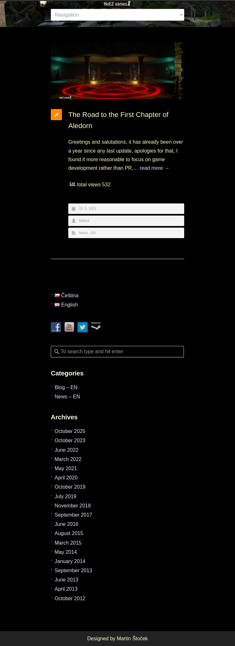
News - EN (87, 233)
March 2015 (68, 543)
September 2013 (73, 570)
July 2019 (66, 496)
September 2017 (73, 515)
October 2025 (70, 431)
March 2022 (68, 459)
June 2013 (66, 579)
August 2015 (69, 533)
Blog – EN (66, 387)
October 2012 (70, 598)
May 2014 (66, 552)
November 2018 (73, 505)
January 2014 (70, 561)
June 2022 (66, 450)
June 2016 (66, 524)
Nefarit (84, 221)
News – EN (67, 396)
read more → (154, 168)
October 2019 (70, 487)
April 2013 (66, 589)
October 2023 (70, 440)
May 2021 (66, 468)
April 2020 (66, 477)
